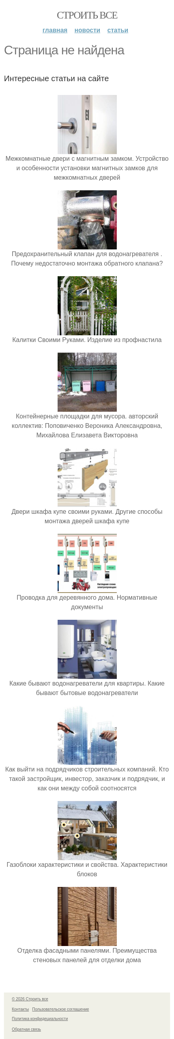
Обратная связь (26, 1029)
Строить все (87, 15)
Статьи (117, 30)
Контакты (20, 1009)
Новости (87, 30)
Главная (55, 30)
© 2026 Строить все (30, 999)
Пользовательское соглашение (60, 1009)
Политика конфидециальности (40, 1019)
